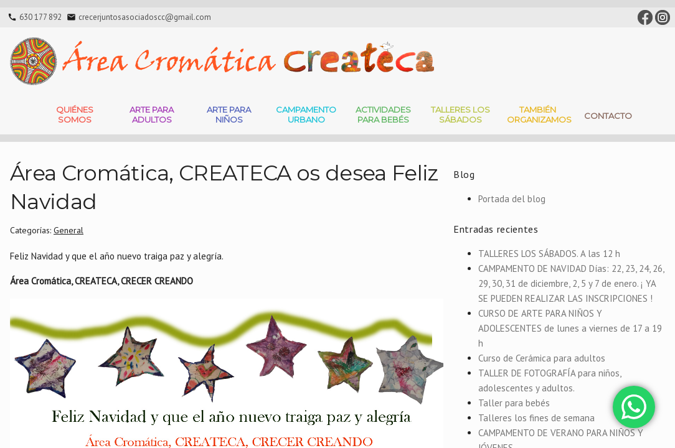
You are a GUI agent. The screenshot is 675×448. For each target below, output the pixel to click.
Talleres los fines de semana (536, 418)
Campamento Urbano (306, 114)
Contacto (608, 116)
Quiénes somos (74, 114)
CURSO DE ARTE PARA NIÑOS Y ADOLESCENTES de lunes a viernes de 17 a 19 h (570, 328)
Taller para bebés (514, 403)
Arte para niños (229, 114)
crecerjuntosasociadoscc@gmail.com (144, 17)
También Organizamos (539, 114)
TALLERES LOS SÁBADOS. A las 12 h (549, 253)
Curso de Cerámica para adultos (541, 358)
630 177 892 (40, 17)
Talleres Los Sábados (460, 114)
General (68, 230)
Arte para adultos (152, 114)
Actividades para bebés (383, 114)
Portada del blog (511, 199)
